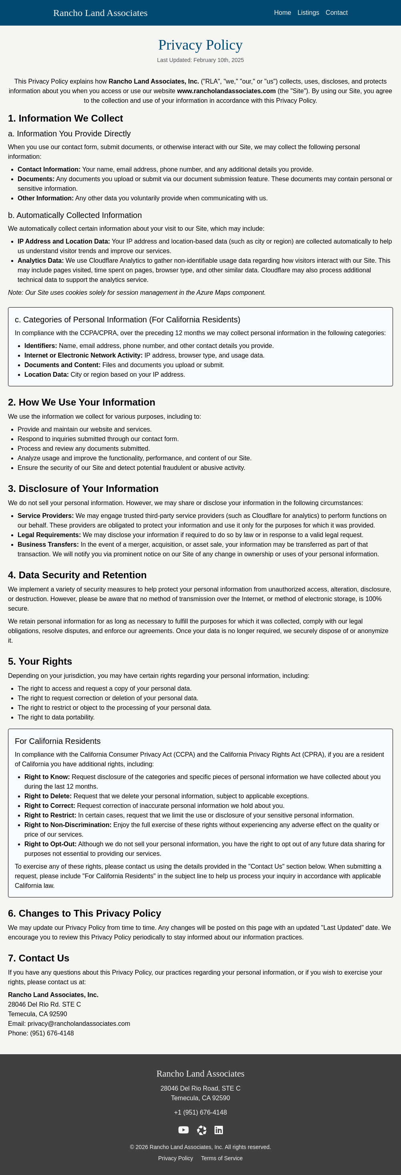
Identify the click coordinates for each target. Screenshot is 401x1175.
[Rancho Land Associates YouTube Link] (183, 1130)
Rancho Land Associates (100, 13)
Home (282, 12)
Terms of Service (222, 1158)
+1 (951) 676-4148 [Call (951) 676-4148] (200, 1112)
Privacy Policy (176, 1158)
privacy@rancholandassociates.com (79, 1023)
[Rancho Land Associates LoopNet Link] (202, 1130)
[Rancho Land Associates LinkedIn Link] (219, 1130)
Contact (337, 12)
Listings (308, 12)
